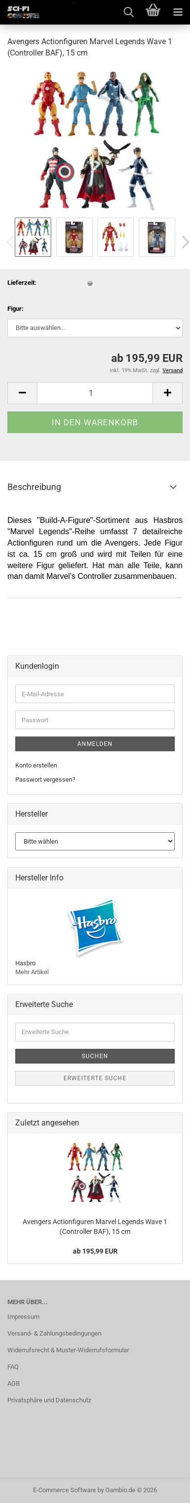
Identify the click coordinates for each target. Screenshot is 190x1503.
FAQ (13, 1366)
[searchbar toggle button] (128, 12)
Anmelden (95, 743)
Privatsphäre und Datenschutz (49, 1400)
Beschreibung (34, 487)
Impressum (23, 1316)
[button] (22, 393)
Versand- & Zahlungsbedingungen (54, 1333)
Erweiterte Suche (95, 1078)
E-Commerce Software (64, 1490)
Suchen (95, 1056)
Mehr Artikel (32, 972)
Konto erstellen (36, 765)
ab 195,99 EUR (95, 1251)
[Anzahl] (95, 393)
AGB (13, 1383)
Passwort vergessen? (45, 779)
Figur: (15, 308)
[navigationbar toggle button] (177, 12)
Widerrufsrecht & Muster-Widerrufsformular (68, 1350)
